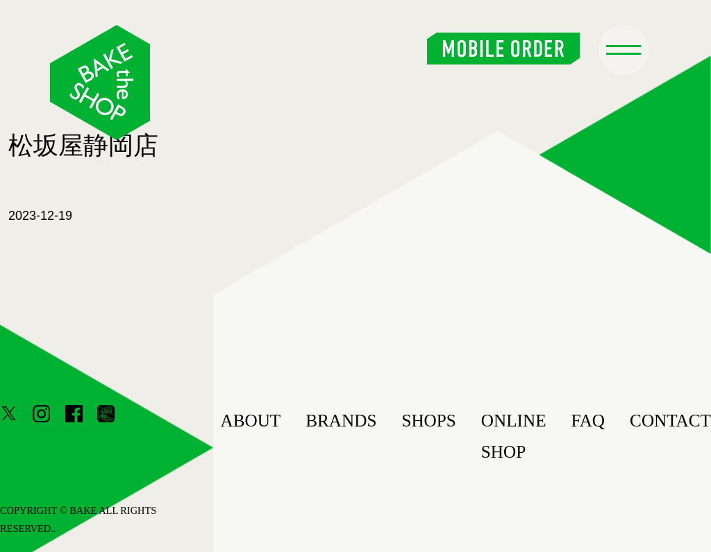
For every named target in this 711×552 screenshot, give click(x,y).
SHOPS (428, 420)
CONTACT (670, 420)
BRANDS (341, 420)
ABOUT (250, 420)
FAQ (588, 420)
